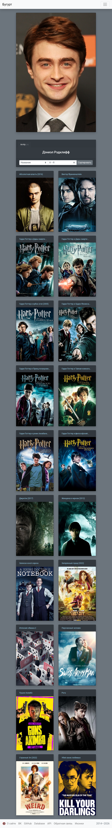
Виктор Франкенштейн (72, 174)
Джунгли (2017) (26, 498)
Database (39, 823)
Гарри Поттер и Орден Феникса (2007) (75, 304)
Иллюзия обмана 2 (27, 628)
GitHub (28, 823)
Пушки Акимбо (25, 693)
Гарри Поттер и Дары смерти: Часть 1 (32, 239)
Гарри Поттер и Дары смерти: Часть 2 (75, 239)
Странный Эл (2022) (28, 758)
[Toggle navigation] (105, 4)
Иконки (79, 823)
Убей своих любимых (71, 758)
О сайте (11, 823)
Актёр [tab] (24, 144)
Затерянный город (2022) (73, 563)
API (49, 823)
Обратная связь (63, 823)
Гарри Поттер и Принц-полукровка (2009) (34, 369)
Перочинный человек (71, 628)
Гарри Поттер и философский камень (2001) (75, 433)
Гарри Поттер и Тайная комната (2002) (76, 369)
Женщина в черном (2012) (73, 498)
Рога (64, 693)
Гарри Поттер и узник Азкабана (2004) (33, 433)
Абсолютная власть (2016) (31, 174)
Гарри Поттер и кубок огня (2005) (33, 304)
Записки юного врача (28, 563)
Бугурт (7, 4)
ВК (19, 823)
